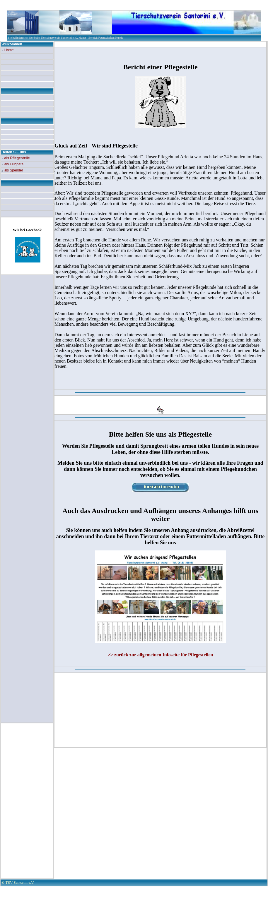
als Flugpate (13, 164)
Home (9, 50)
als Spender (13, 170)
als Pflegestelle (17, 158)
